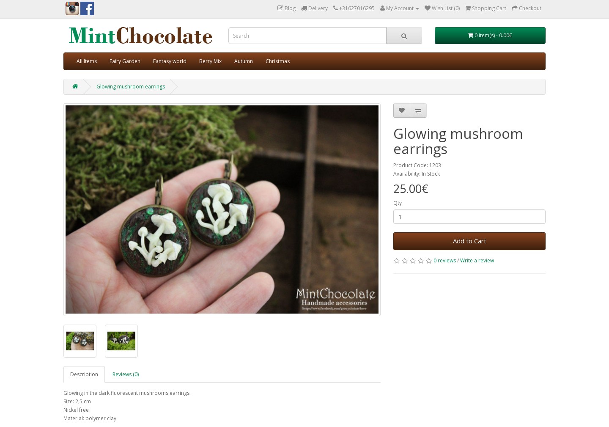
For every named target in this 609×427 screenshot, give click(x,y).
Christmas (278, 61)
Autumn (243, 61)
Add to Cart (469, 241)
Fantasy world (170, 61)
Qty (397, 203)
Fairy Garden (125, 61)
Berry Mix (210, 61)
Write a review (477, 260)
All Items (87, 61)
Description (84, 374)
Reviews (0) (125, 374)
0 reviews (444, 260)
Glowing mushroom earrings (130, 86)
